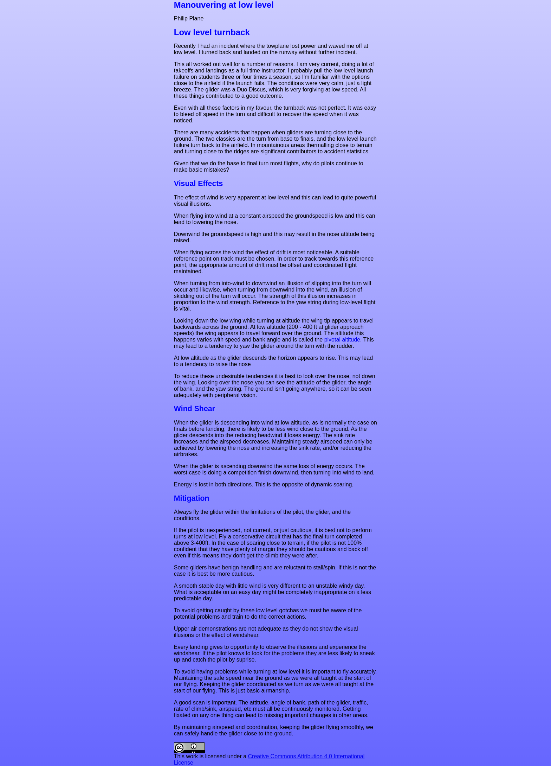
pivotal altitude (342, 340)
